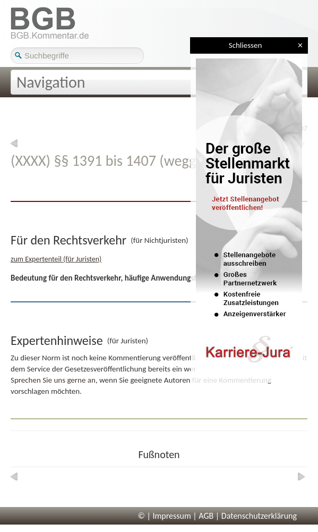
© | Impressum (164, 516)
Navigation (50, 82)
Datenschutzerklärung (259, 516)
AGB (206, 516)
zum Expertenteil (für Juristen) (56, 259)
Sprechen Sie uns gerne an (53, 380)
